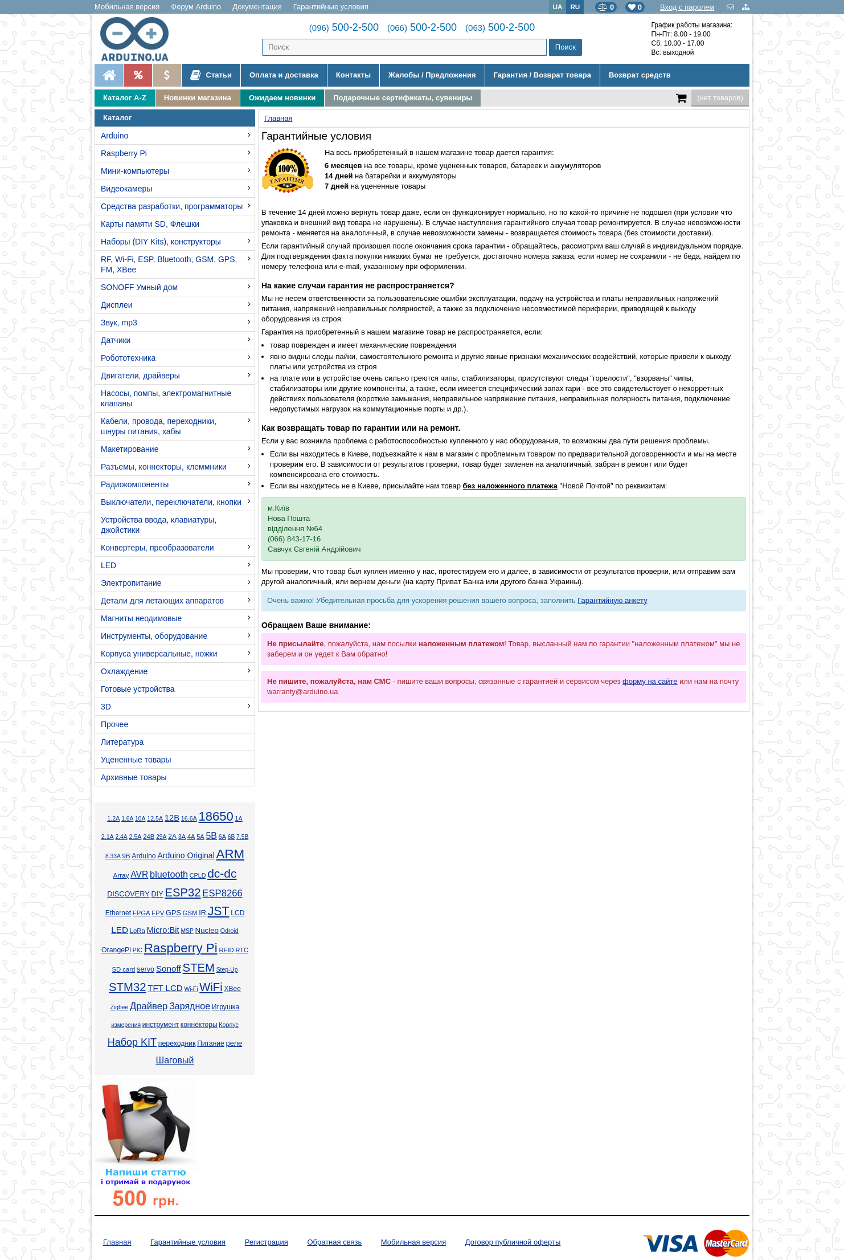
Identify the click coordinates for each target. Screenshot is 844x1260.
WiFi (211, 987)
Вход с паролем (687, 7)
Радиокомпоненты (135, 484)
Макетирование (129, 449)
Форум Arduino (196, 6)
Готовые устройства (137, 689)
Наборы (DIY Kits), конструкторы (161, 241)
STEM (199, 967)
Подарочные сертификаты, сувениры (402, 97)
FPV (157, 913)
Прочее (114, 724)
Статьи (211, 75)
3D (106, 706)
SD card (123, 969)
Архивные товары (134, 777)
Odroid (229, 930)
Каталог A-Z (124, 97)
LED (108, 565)
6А (222, 836)
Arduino (114, 135)
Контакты (353, 75)
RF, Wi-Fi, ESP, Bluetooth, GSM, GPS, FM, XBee (169, 264)
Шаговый (175, 1060)
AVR (139, 874)
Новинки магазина (197, 97)
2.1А (107, 836)
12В (172, 817)
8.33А (113, 856)
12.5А (155, 818)
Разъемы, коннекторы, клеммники (164, 466)
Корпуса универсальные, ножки (159, 653)
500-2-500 (344, 27)
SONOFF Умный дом (139, 287)
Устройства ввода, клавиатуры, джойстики (158, 525)
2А (172, 837)
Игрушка (226, 1007)
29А (161, 837)
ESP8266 (222, 893)
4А (191, 836)
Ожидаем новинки (282, 97)
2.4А (122, 837)
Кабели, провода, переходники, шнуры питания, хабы (158, 426)
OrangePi (116, 950)
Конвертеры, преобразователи (157, 547)
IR (202, 913)
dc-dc (221, 873)
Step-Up (227, 970)
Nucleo (207, 930)
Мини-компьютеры (135, 171)
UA (558, 6)
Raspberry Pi (124, 153)
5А (200, 836)
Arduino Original (185, 855)
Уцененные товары (136, 759)
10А (140, 818)
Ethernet (118, 913)
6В (231, 837)
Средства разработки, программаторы (172, 206)
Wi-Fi (191, 989)
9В (126, 856)
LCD (237, 913)
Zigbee (119, 1007)
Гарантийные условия (330, 6)
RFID (226, 950)
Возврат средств (640, 75)
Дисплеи (117, 304)
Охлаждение (124, 671)
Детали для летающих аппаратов (162, 600)
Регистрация (266, 1242)
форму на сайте (649, 681)
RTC (242, 950)
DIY (157, 894)
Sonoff (168, 968)
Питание (210, 1043)
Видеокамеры (126, 188)
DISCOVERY (128, 894)
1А (239, 818)
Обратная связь (334, 1242)
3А (182, 836)
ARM (230, 854)
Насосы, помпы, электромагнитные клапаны (166, 398)
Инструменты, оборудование (154, 636)
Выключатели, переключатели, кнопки (171, 502)
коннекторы (199, 1025)
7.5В (242, 837)
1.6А (127, 818)
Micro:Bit (163, 930)
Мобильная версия (127, 6)
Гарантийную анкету (612, 600)
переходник (177, 1043)
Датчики (115, 340)
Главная (117, 1242)
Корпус (228, 1024)
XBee (232, 989)
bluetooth (169, 874)
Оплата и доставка (283, 75)
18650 (216, 816)
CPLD (198, 875)
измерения (126, 1025)
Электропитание (131, 583)
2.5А (135, 836)
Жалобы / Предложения (432, 75)
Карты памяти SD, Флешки (150, 224)
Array (121, 875)
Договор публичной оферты (513, 1242)
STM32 (127, 987)
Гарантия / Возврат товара (542, 75)
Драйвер (148, 1006)
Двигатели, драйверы (140, 375)
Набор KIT (132, 1042)
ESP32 (182, 892)
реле (234, 1043)
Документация (257, 6)
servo (145, 969)
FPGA (141, 913)
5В (211, 836)
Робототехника (128, 357)
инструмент (160, 1025)
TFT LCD (165, 988)
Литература (122, 742)
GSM (190, 913)
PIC (137, 950)
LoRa (137, 930)
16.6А (189, 818)
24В (148, 836)
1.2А (113, 818)
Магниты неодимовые (141, 618)
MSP (187, 931)
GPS (173, 913)
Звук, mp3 (119, 322)
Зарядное (189, 1006)
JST (219, 911)
